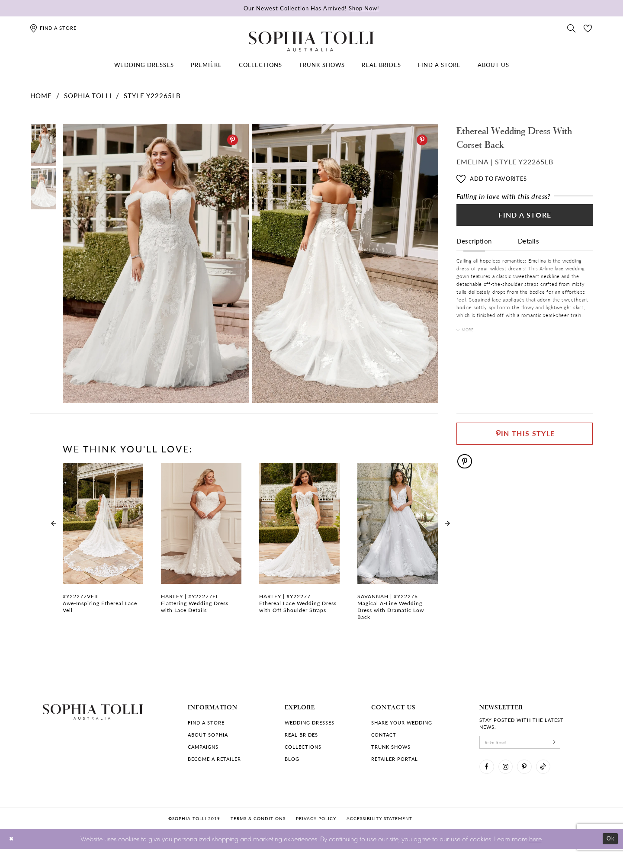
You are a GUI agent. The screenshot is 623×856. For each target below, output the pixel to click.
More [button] (470, 337)
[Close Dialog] (12, 845)
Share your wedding (401, 722)
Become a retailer (214, 759)
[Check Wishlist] (588, 27)
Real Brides (301, 734)
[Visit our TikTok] (556, 772)
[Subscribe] (573, 744)
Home (41, 95)
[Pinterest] (232, 140)
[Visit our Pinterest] (533, 772)
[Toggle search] (571, 27)
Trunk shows (391, 747)
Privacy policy (316, 825)
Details (529, 247)
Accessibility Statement (379, 825)
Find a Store (525, 219)
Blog (292, 759)
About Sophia (208, 734)
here (535, 845)
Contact (383, 734)
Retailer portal (394, 759)
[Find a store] (53, 27)
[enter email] (530, 744)
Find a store (206, 722)
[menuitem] (144, 65)
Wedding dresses (309, 722)
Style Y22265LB (152, 95)
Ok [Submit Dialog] (609, 845)
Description (474, 247)
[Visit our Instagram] (511, 772)
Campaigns (203, 747)
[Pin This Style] (524, 436)
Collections (303, 747)
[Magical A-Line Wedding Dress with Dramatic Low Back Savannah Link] (397, 546)
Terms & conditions (258, 825)
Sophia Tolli (88, 95)
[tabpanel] (154, 264)
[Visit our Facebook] (488, 772)
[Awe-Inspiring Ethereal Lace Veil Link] (103, 543)
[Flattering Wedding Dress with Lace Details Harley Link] (201, 543)
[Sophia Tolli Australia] (311, 41)
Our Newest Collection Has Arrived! (311, 8)
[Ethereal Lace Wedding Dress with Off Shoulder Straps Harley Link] (299, 543)
